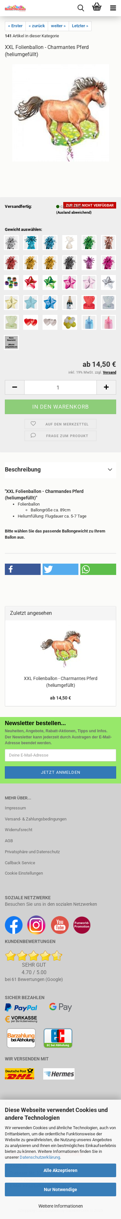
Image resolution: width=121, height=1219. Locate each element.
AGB (9, 840)
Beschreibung (23, 469)
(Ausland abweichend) (74, 212)
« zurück (37, 25)
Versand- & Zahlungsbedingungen (35, 819)
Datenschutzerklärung (40, 1157)
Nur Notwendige (60, 1189)
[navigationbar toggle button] (113, 8)
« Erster (15, 25)
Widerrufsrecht (18, 829)
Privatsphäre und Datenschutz (32, 851)
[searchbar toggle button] (81, 8)
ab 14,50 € (60, 697)
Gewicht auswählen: (23, 229)
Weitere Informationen (60, 1206)
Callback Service (20, 862)
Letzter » (80, 25)
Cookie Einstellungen (24, 873)
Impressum (15, 808)
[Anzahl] (60, 387)
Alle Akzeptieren (60, 1170)
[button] (14, 387)
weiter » (58, 25)
